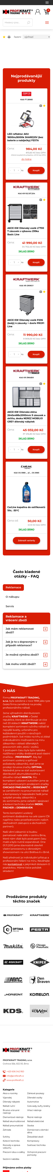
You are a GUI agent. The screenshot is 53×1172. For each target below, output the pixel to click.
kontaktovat (15, 864)
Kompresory (33, 1141)
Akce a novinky (10, 1093)
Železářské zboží (35, 1137)
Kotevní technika (11, 1141)
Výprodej (7, 1097)
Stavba (30, 1125)
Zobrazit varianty (26, 540)
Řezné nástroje (34, 1117)
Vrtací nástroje (34, 1110)
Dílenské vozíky (34, 1097)
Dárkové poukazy (35, 1093)
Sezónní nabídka (11, 1159)
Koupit (36, 170)
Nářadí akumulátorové (14, 1121)
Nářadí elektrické (35, 1121)
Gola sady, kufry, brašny (38, 1106)
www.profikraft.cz (15, 1080)
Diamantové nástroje (13, 1117)
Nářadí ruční (9, 1106)
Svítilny (6, 1137)
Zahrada (7, 1130)
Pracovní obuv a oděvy (14, 1152)
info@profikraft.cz (15, 1076)
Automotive (33, 1101)
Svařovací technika (36, 1145)
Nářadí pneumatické (13, 1125)
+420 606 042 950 (15, 1071)
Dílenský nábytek (11, 1101)
